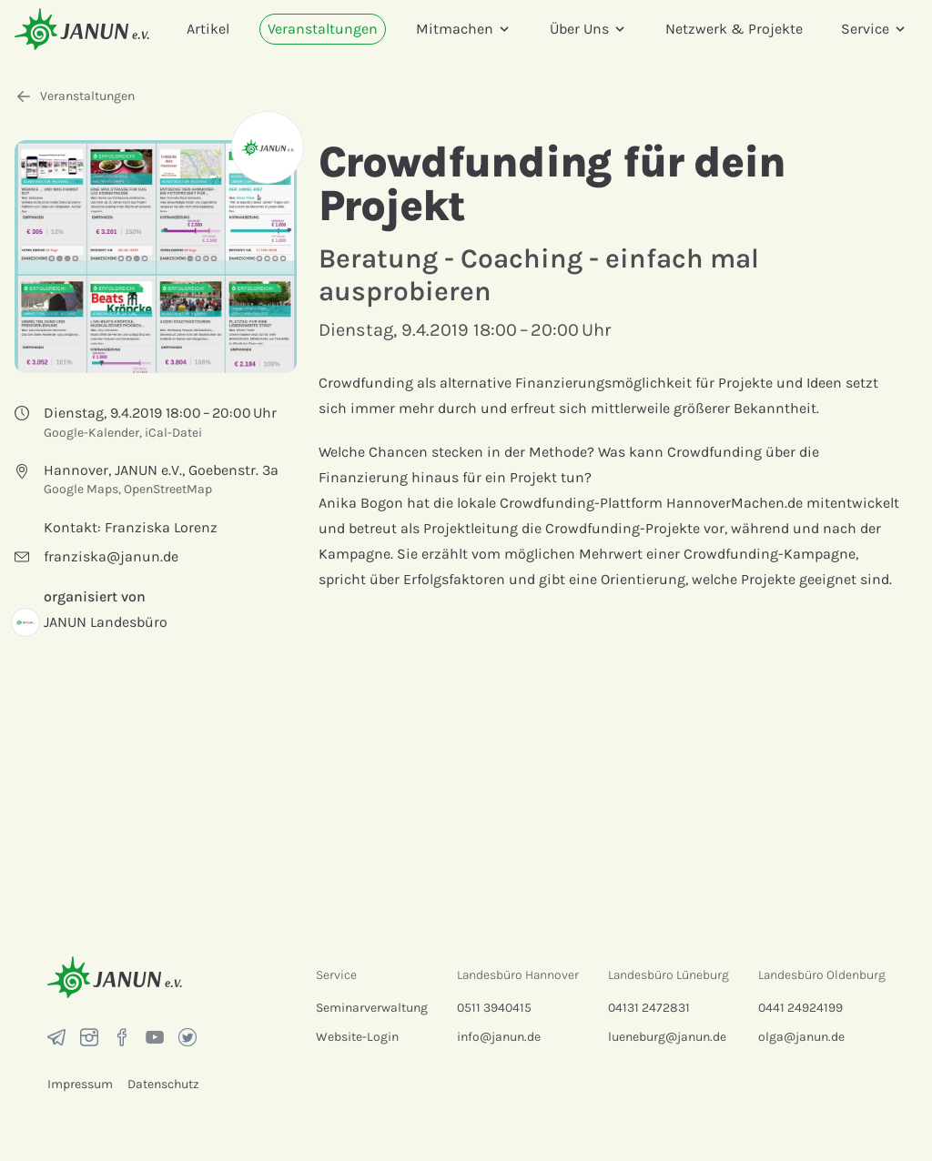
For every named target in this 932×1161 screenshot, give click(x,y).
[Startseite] (82, 28)
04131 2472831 (649, 1007)
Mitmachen (464, 28)
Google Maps (81, 489)
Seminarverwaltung (372, 1007)
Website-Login (357, 1037)
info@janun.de (499, 1037)
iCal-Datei (173, 432)
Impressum (80, 1084)
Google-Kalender (91, 432)
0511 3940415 (494, 1007)
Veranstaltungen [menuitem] (323, 28)
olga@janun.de (801, 1037)
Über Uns (588, 28)
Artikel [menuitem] (208, 28)
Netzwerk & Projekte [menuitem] (734, 28)
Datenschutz (163, 1084)
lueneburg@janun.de (667, 1037)
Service (874, 28)
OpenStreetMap (168, 489)
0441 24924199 (800, 1007)
